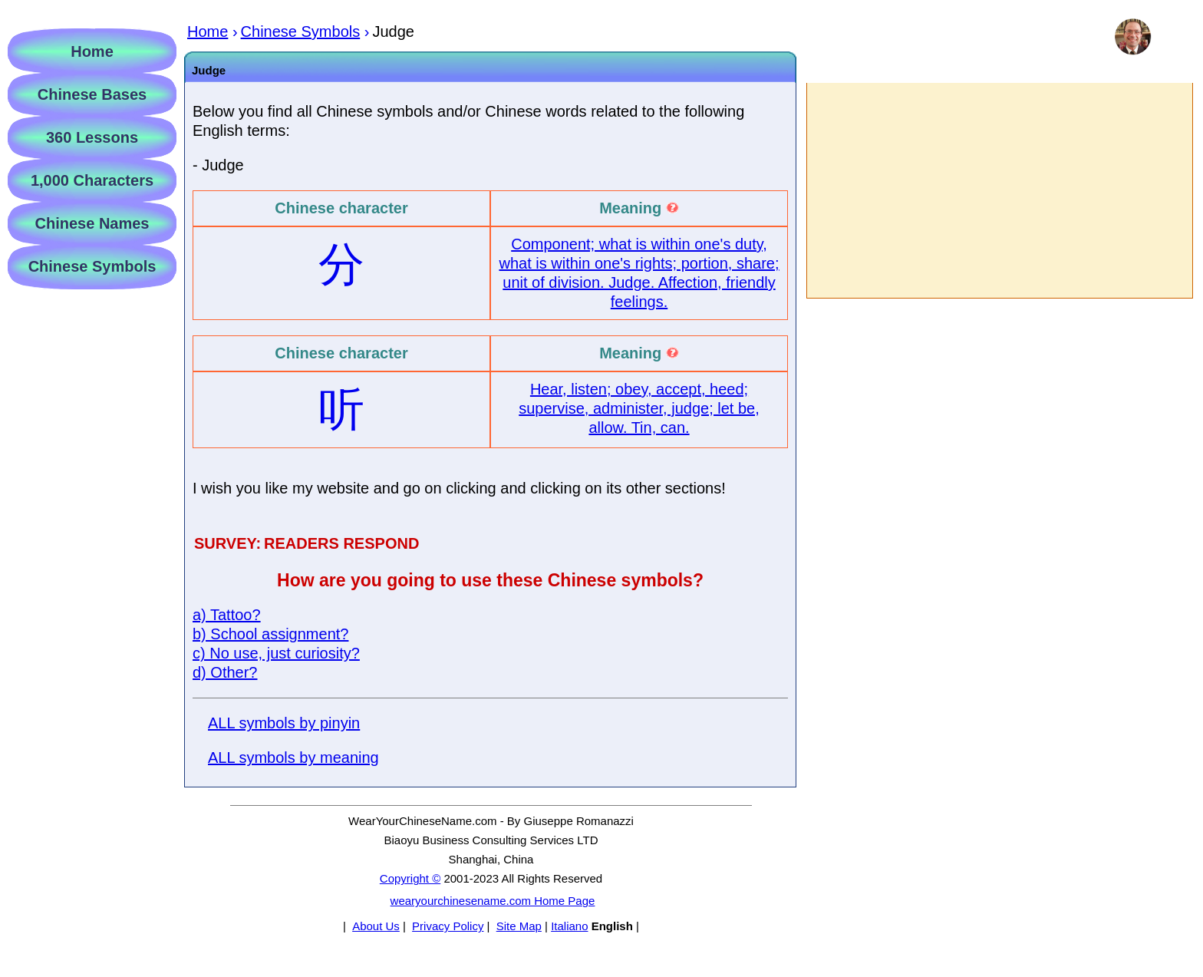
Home (92, 51)
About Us (376, 925)
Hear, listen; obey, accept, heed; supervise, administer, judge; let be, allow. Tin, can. (639, 408)
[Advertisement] (999, 190)
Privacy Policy (447, 925)
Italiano (569, 925)
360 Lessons (92, 137)
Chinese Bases (92, 94)
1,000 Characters (92, 180)
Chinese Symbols (92, 266)
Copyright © (410, 878)
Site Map (519, 925)
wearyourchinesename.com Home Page (493, 900)
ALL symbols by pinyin (284, 723)
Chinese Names (92, 223)
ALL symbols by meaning (293, 757)
